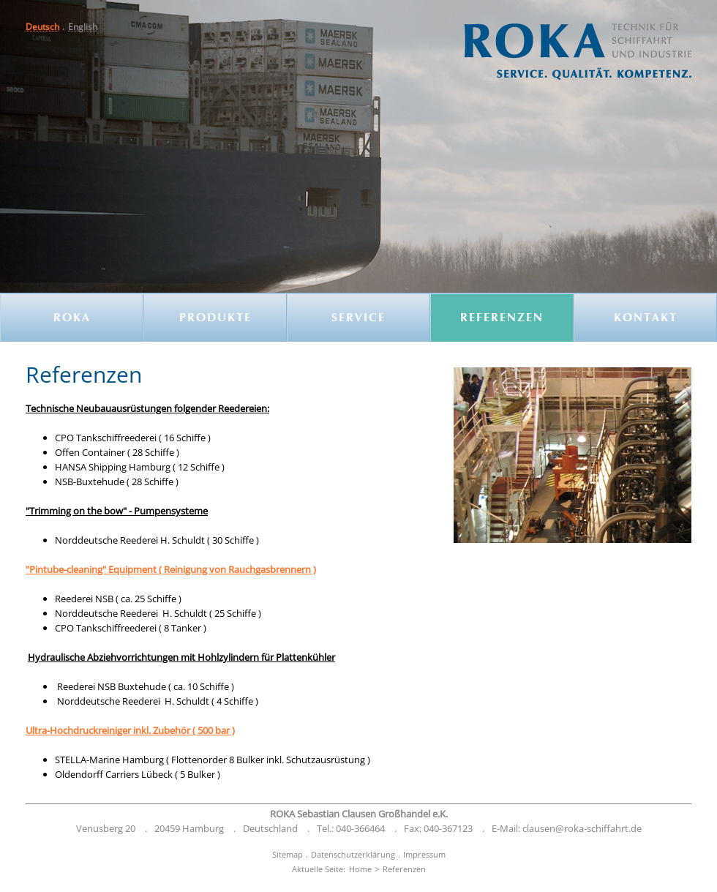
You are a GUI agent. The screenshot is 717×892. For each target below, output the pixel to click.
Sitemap (287, 854)
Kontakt (645, 318)
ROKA (72, 318)
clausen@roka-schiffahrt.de (582, 828)
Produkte (215, 318)
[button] (82, 26)
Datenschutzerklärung (353, 854)
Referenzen (502, 318)
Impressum (424, 854)
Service (358, 318)
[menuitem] (47, 26)
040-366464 (360, 828)
